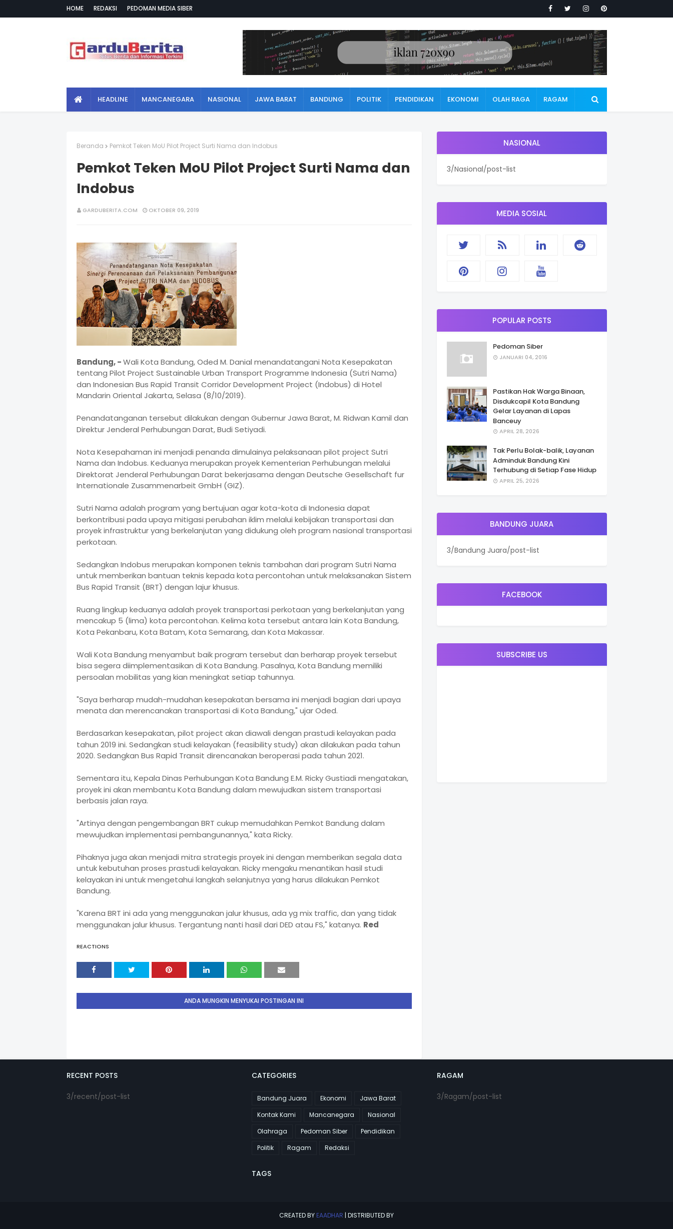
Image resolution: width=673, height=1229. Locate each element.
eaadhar (329, 1215)
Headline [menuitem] (113, 99)
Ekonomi (333, 1098)
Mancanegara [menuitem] (168, 99)
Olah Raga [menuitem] (511, 99)
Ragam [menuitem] (555, 99)
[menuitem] (79, 100)
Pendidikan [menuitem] (414, 99)
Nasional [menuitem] (224, 99)
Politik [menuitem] (369, 99)
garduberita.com (110, 210)
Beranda (90, 146)
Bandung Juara (282, 1098)
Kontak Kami (276, 1114)
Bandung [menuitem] (326, 99)
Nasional (381, 1114)
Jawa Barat (378, 1098)
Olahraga (272, 1131)
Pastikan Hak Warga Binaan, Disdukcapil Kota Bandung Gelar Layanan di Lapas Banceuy (539, 406)
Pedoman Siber (518, 346)
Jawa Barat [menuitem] (276, 99)
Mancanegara (331, 1114)
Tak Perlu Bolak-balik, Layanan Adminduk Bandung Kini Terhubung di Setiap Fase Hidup (544, 460)
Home (75, 8)
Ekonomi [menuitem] (463, 99)
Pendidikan (378, 1131)
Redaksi (105, 8)
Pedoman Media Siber (160, 8)
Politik (265, 1147)
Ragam (299, 1147)
